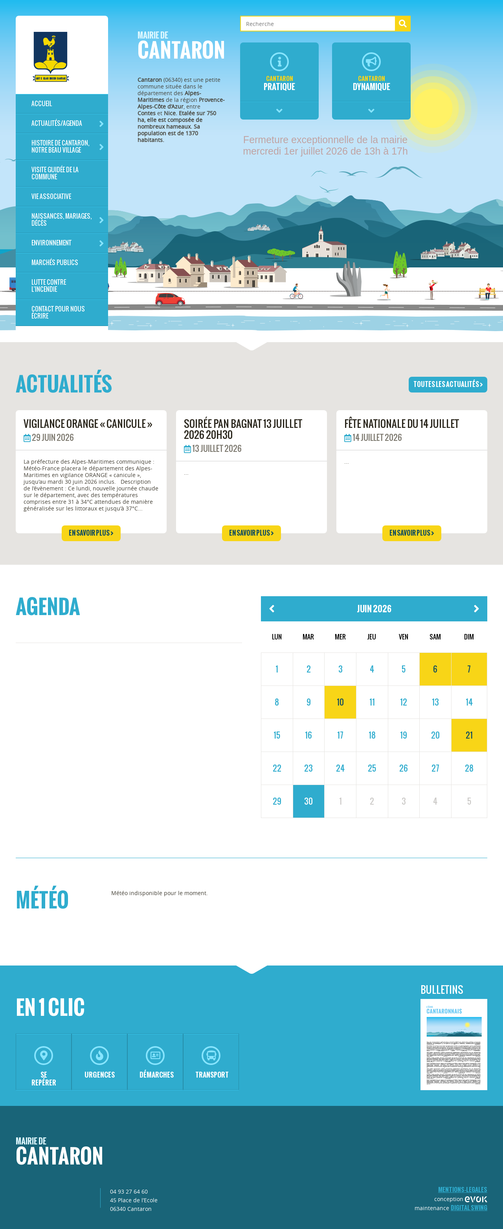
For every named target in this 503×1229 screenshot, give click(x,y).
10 (340, 702)
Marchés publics (54, 262)
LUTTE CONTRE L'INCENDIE (48, 286)
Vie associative (51, 196)
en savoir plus (91, 533)
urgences (99, 1063)
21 (469, 735)
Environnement (67, 243)
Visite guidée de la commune (55, 173)
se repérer (43, 1066)
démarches (157, 1063)
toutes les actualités (448, 384)
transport (212, 1063)
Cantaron (181, 48)
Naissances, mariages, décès (67, 220)
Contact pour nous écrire (58, 312)
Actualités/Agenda (67, 124)
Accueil (41, 103)
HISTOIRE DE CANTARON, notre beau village (67, 146)
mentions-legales (462, 1189)
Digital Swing (469, 1207)
